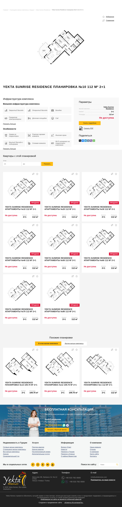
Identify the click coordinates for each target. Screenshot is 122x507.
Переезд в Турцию (67, 452)
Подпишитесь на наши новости (103, 480)
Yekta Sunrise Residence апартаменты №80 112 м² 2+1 (60, 310)
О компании (94, 452)
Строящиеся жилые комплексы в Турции (22, 10)
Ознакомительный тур (11, 456)
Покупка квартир (38, 447)
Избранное (110, 17)
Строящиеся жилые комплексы (14, 449)
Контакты (93, 456)
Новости (64, 449)
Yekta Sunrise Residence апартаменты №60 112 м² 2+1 (99, 259)
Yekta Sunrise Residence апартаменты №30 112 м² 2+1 (99, 208)
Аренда (6, 454)
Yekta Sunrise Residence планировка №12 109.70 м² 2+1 (60, 383)
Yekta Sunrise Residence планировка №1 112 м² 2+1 (98, 383)
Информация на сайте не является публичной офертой (61, 499)
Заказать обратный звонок (57, 430)
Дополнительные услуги (41, 454)
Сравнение (110, 20)
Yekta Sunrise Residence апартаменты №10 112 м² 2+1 (20, 208)
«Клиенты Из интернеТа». (73, 502)
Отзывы (93, 449)
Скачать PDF (88, 128)
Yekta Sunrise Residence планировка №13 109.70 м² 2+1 (21, 383)
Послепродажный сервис (41, 452)
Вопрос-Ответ (66, 447)
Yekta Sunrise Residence (43, 10)
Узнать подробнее (89, 123)
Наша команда (95, 447)
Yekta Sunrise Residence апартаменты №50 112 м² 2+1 (60, 259)
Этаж (4, 160)
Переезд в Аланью (68, 454)
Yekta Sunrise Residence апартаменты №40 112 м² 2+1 (20, 259)
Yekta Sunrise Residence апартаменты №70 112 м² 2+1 (20, 310)
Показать (47, 164)
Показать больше (9, 124)
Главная (5, 10)
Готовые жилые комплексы (13, 447)
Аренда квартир (38, 449)
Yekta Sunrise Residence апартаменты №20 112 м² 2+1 (60, 208)
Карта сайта (94, 454)
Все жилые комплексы (11, 452)
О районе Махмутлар (69, 456)
